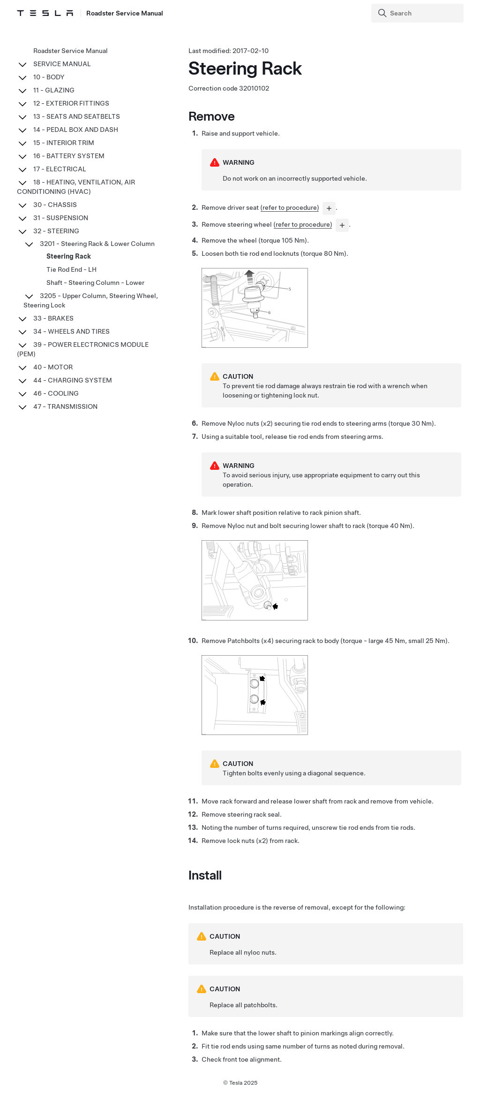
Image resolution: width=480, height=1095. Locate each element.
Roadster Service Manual (70, 50)
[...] (329, 208)
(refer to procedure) (289, 207)
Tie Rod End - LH (71, 269)
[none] (255, 346)
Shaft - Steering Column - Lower (95, 282)
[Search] (418, 13)
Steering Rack (68, 256)
